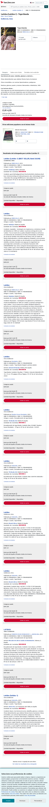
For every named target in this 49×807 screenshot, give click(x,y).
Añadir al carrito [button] (24, 118)
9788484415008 (38, 132)
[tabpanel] (24, 86)
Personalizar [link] (38, 800)
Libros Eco (12, 709)
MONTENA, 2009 (25, 134)
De (25, 38)
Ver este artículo (6, 108)
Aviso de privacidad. (20, 795)
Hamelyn (11, 225)
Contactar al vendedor (9, 183)
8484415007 (24, 132)
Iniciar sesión (39, 2)
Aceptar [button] (8, 800)
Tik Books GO (13, 421)
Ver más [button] (4, 97)
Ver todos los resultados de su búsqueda (24, 766)
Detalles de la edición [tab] (31, 72)
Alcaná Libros (13, 524)
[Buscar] (46, 6)
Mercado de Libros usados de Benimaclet (21, 643)
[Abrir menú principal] (4, 6)
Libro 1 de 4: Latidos (6, 16)
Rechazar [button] (22, 800)
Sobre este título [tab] (15, 72)
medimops (12, 170)
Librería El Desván (14, 368)
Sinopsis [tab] (5, 72)
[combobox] (27, 6)
